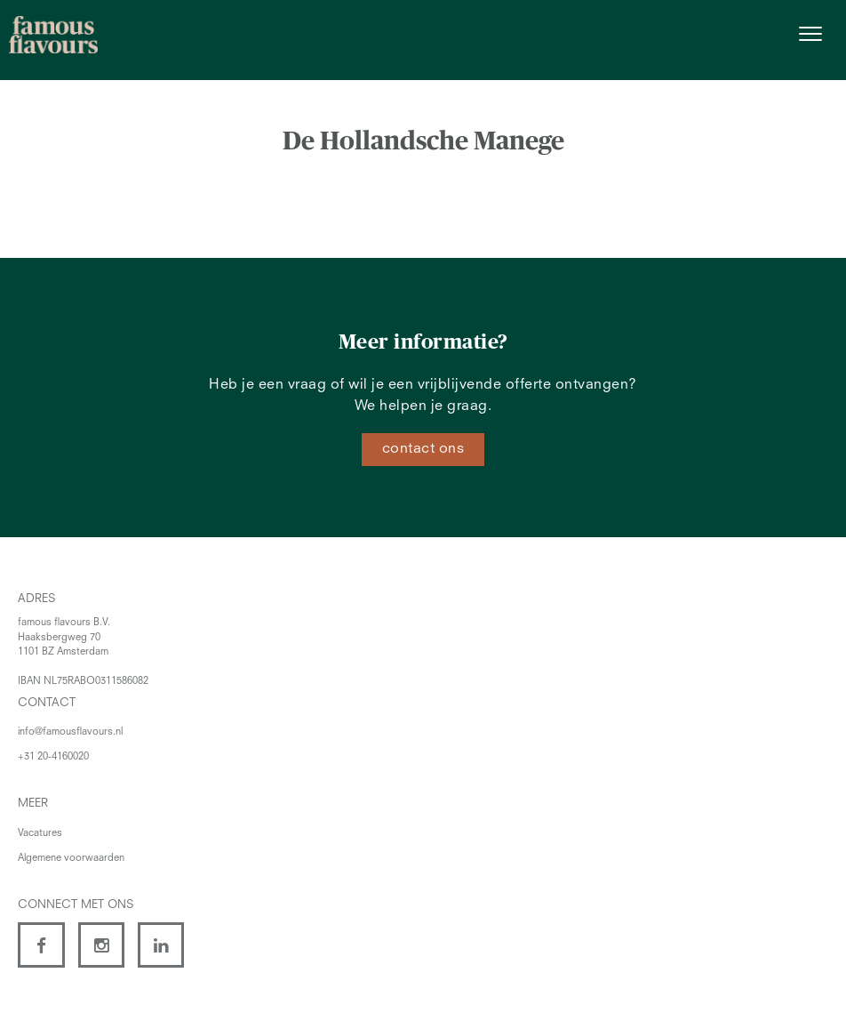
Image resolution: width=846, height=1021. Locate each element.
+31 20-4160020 (53, 757)
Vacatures (40, 834)
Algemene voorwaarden (71, 859)
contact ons (423, 449)
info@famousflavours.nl (70, 732)
